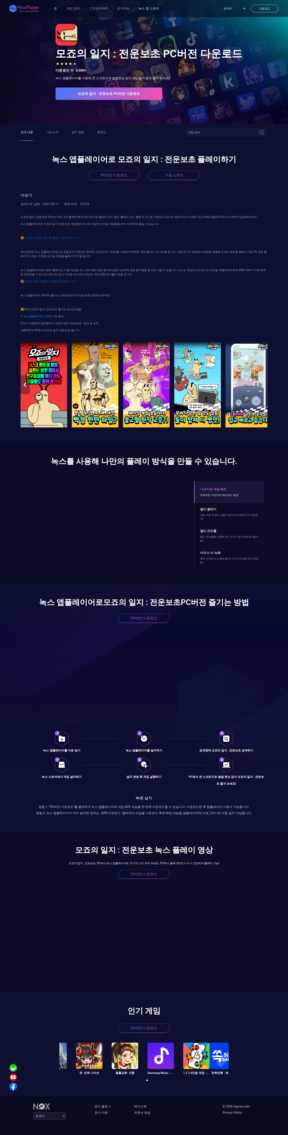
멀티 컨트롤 (208, 531)
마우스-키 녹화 (210, 553)
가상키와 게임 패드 (213, 489)
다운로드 (49, 316)
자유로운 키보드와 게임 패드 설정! (219, 495)
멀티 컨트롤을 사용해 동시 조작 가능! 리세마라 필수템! (229, 538)
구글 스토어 (174, 175)
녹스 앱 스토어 (149, 8)
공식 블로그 (103, 1106)
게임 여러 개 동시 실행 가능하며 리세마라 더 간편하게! (229, 517)
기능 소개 (52, 132)
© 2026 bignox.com (236, 1106)
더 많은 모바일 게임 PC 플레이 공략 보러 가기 (51, 237)
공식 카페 (101, 1112)
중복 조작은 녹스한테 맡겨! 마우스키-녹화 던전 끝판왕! (229, 560)
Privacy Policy (232, 1112)
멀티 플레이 (208, 509)
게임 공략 (73, 8)
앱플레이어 (36, 316)
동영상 (101, 132)
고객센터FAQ (98, 8)
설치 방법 (78, 132)
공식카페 (123, 8)
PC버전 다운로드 (114, 175)
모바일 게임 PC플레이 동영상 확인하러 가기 (50, 281)
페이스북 (140, 1106)
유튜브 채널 (142, 1112)
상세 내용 (27, 132)
